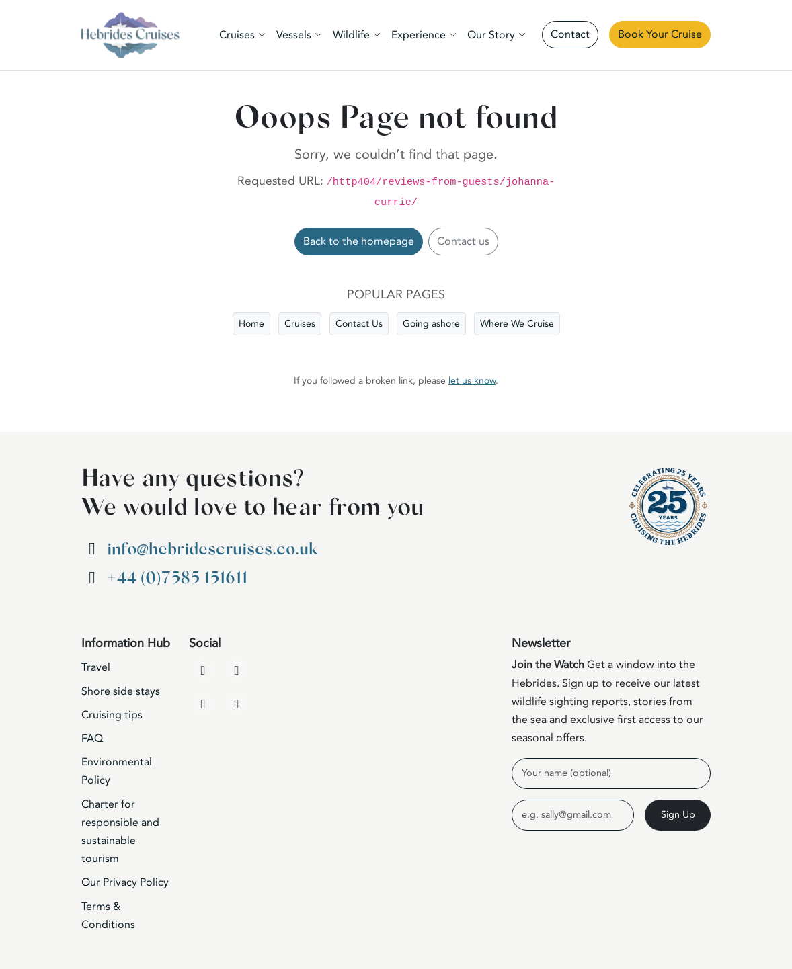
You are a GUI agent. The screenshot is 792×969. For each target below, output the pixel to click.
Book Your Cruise (660, 34)
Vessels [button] (293, 35)
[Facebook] (203, 670)
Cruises (299, 323)
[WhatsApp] (237, 703)
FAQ (92, 738)
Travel (95, 667)
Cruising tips (112, 715)
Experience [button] (418, 35)
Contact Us (359, 323)
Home (251, 323)
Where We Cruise (517, 323)
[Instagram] (203, 703)
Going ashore (431, 323)
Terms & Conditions (108, 915)
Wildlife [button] (351, 35)
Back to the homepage (358, 241)
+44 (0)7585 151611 (177, 578)
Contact (570, 34)
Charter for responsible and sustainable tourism (120, 832)
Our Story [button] (491, 35)
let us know (472, 380)
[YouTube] (237, 670)
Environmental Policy (116, 771)
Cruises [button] (237, 35)
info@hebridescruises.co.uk (212, 549)
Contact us (463, 241)
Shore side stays (120, 691)
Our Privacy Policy (125, 882)
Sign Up (678, 814)
